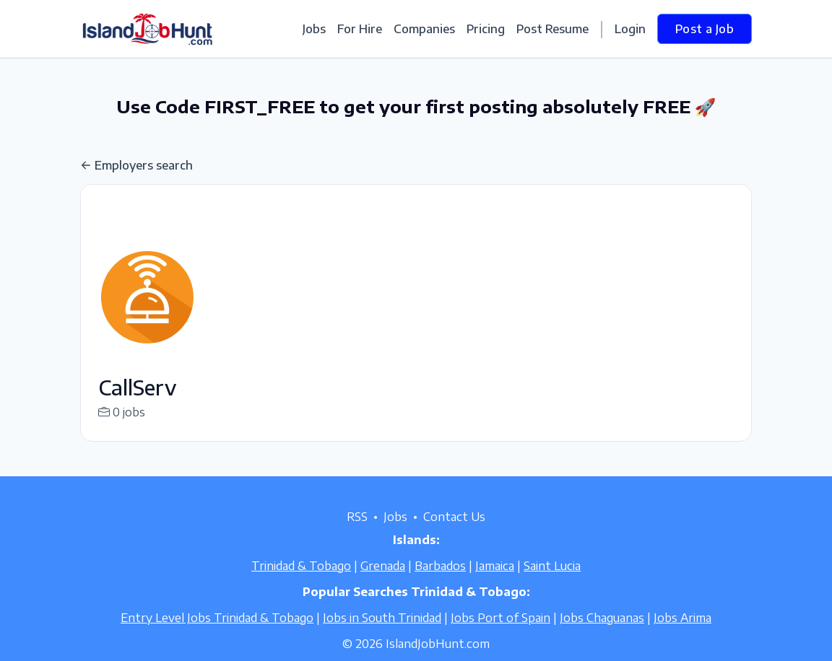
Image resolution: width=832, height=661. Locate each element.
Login (630, 29)
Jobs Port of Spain (500, 635)
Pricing (486, 29)
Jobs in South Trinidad (382, 635)
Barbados (440, 583)
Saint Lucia (552, 583)
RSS (357, 534)
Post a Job (704, 29)
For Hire (359, 29)
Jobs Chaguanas (602, 635)
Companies (424, 29)
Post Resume (552, 29)
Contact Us (454, 534)
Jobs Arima (682, 635)
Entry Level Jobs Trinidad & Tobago (217, 635)
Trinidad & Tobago (301, 583)
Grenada (382, 583)
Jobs (314, 29)
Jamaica (494, 583)
